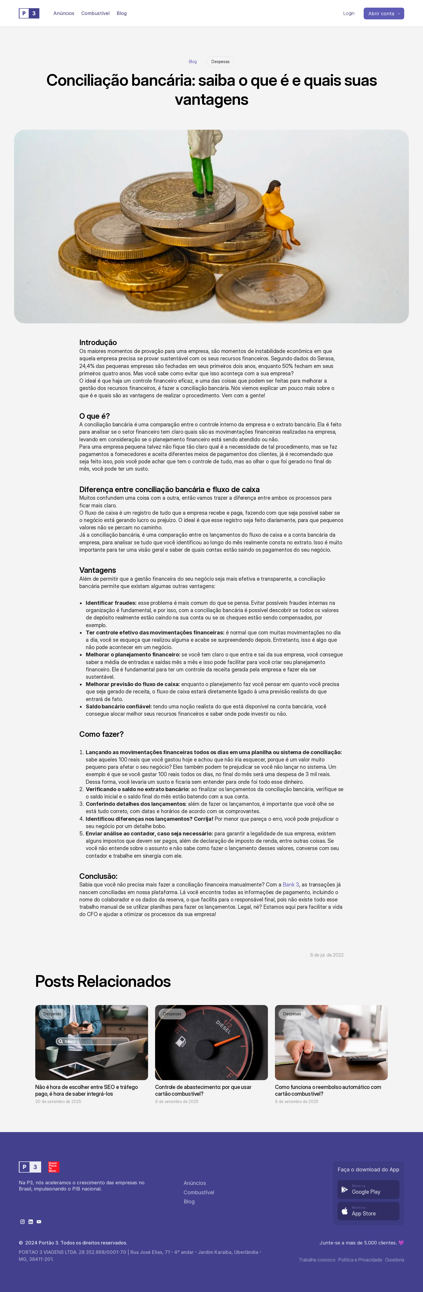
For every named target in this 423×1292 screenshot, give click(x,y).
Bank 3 (291, 884)
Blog (193, 61)
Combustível (95, 13)
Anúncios (63, 13)
